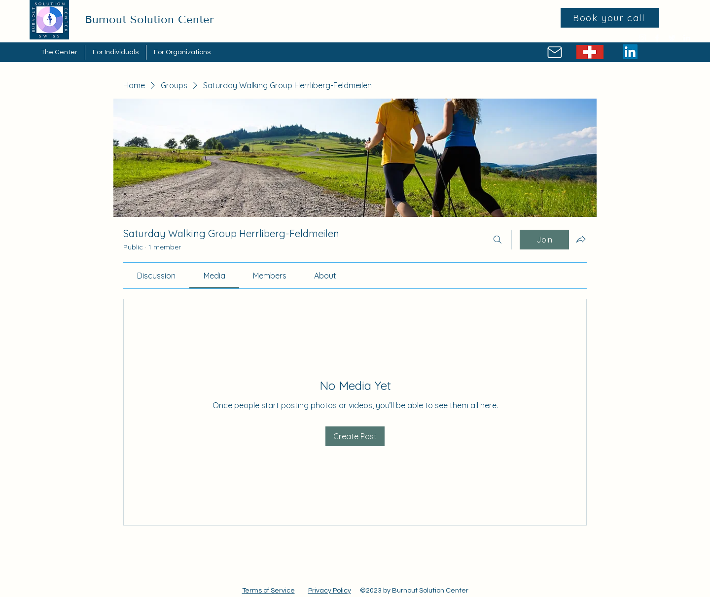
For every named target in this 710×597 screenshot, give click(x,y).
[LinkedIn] (687, 38)
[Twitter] (672, 38)
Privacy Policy (329, 590)
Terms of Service (268, 590)
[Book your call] (610, 18)
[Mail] (554, 52)
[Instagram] (642, 38)
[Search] (497, 239)
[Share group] (581, 239)
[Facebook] (657, 38)
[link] (156, 276)
